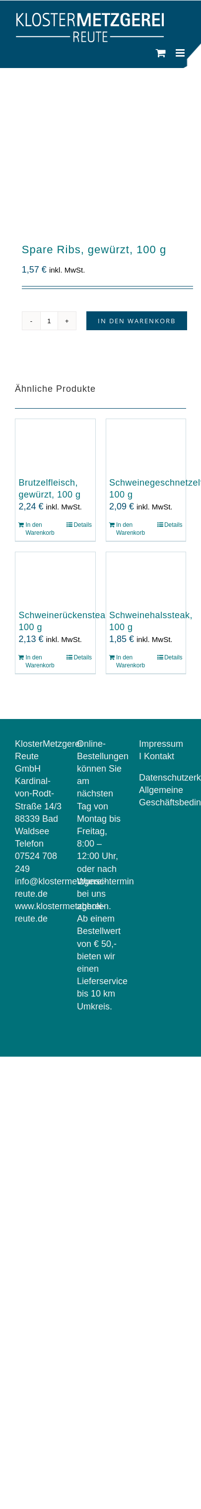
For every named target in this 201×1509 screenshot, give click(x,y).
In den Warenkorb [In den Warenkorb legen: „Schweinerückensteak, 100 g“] (39, 661)
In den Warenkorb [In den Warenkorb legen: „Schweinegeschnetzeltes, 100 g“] (130, 529)
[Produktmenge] (49, 321)
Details (82, 524)
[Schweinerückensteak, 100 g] (55, 579)
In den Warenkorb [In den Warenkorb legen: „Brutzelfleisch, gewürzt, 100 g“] (39, 529)
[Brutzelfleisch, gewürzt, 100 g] (55, 446)
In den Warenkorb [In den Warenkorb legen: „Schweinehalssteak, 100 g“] (130, 661)
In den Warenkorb (137, 320)
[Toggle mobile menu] (181, 53)
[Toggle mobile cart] (161, 53)
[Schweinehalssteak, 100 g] (146, 579)
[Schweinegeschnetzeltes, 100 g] (146, 446)
